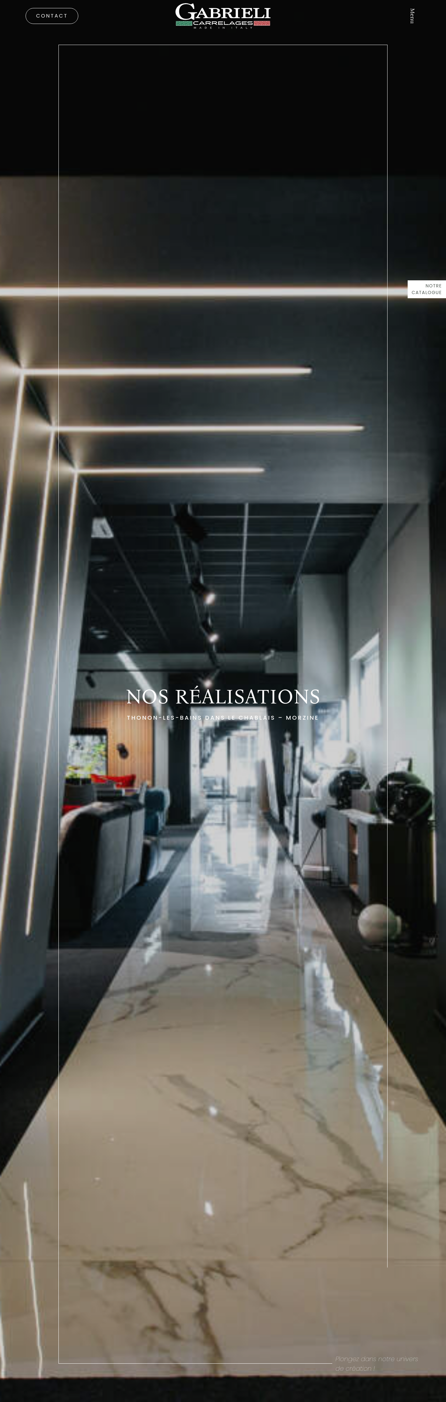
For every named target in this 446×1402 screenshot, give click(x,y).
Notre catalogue (427, 289)
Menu (412, 16)
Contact (52, 15)
